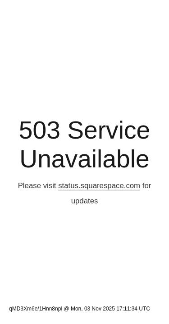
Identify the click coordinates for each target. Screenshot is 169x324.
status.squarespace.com (99, 185)
